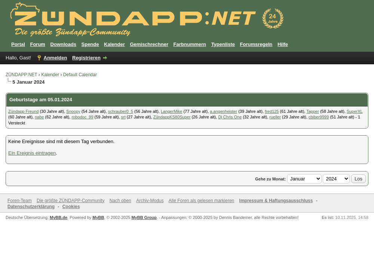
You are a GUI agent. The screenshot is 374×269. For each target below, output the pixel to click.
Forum (37, 44)
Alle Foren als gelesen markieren (201, 200)
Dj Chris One (230, 117)
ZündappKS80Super (172, 117)
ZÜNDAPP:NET (21, 74)
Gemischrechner (149, 44)
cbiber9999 (319, 117)
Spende (90, 44)
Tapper (312, 111)
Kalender (114, 44)
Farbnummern (190, 44)
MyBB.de (58, 217)
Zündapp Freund (23, 111)
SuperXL (354, 111)
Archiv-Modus (149, 200)
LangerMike (171, 111)
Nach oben (120, 200)
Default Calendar (80, 74)
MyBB (98, 217)
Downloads (63, 44)
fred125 (272, 111)
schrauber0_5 (120, 111)
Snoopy (73, 111)
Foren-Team (19, 200)
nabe (39, 117)
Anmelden (55, 58)
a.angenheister (223, 111)
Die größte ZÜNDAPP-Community (70, 200)
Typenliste (223, 44)
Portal (18, 44)
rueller (275, 117)
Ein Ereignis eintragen (32, 153)
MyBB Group (143, 217)
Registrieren (86, 58)
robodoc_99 (82, 117)
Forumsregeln (256, 44)
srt (123, 117)
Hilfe (283, 44)
